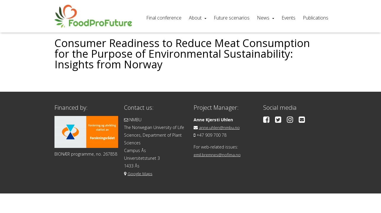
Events (288, 17)
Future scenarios (232, 17)
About (195, 17)
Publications (315, 17)
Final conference (163, 17)
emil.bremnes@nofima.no (218, 154)
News (263, 17)
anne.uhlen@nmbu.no (220, 127)
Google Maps (140, 173)
